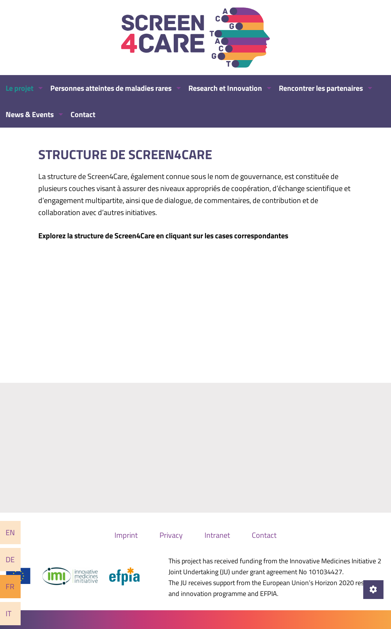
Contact (264, 535)
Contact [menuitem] (83, 114)
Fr (10, 586)
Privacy (171, 535)
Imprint (126, 535)
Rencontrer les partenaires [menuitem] (321, 88)
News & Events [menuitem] (30, 114)
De (10, 559)
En (10, 532)
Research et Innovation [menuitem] (225, 88)
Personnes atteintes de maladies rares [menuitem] (110, 88)
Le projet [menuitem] (19, 88)
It (9, 613)
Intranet (217, 535)
